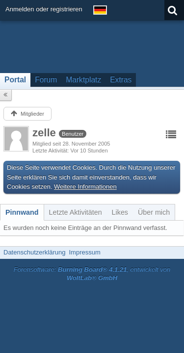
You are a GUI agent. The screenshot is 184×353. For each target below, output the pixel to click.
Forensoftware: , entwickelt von (92, 273)
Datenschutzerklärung (34, 252)
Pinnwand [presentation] (22, 212)
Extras (120, 80)
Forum (46, 80)
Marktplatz (83, 80)
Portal (15, 80)
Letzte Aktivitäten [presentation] (75, 212)
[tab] (22, 212)
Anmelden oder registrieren (43, 9)
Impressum (84, 252)
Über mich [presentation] (154, 212)
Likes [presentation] (120, 212)
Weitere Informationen (85, 186)
